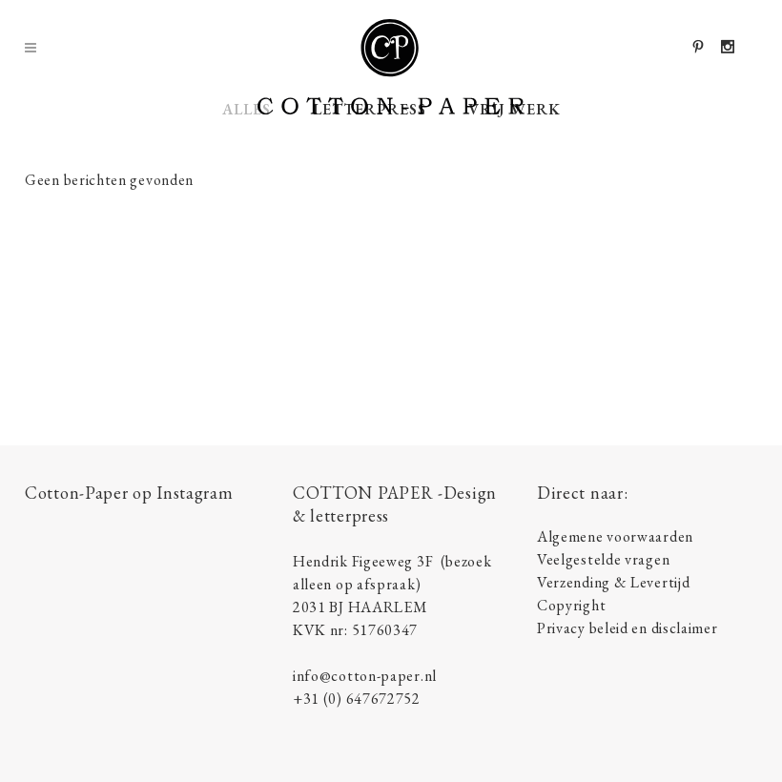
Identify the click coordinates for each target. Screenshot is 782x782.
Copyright (571, 605)
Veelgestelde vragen (603, 559)
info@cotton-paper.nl (365, 676)
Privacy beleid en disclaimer (627, 628)
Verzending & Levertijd (613, 582)
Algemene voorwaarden (615, 536)
